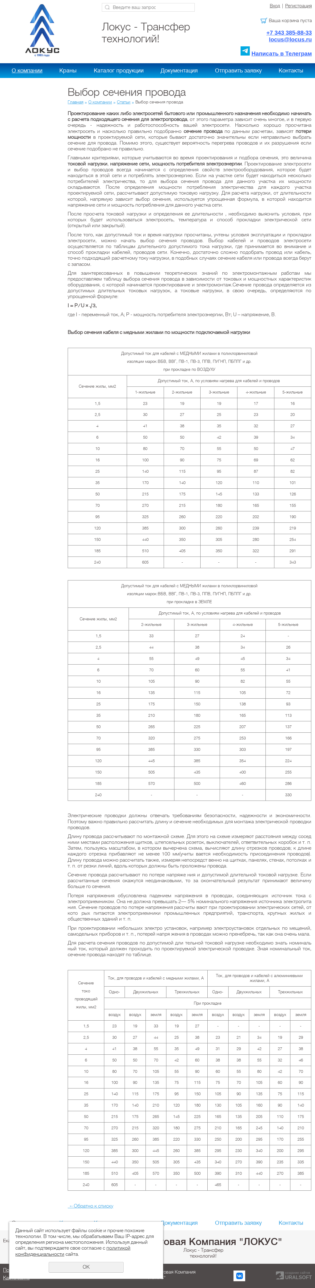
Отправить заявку (238, 71)
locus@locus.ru (290, 39)
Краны (68, 71)
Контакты (291, 71)
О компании (27, 71)
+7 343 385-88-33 (289, 32)
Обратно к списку (90, 1206)
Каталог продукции (119, 71)
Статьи (123, 101)
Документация (179, 71)
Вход (275, 6)
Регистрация (298, 6)
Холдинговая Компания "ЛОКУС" (203, 1241)
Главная (75, 101)
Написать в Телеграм (282, 53)
